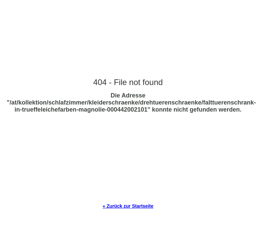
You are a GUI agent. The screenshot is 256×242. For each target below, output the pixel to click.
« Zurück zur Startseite (128, 206)
